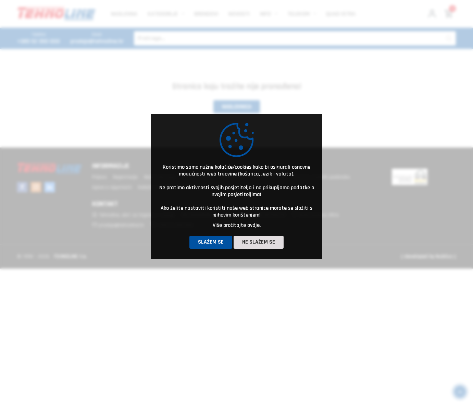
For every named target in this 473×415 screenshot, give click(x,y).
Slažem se (211, 242)
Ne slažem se (258, 242)
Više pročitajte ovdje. (237, 225)
